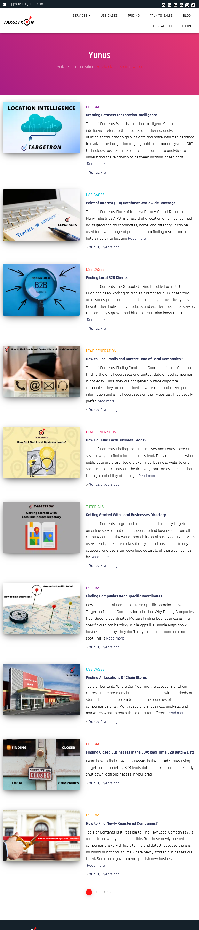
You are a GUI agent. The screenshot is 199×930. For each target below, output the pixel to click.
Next (106, 892)
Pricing (134, 15)
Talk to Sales (161, 15)
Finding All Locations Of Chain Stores (116, 677)
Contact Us (162, 26)
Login (186, 26)
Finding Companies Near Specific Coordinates (124, 596)
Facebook (104, 66)
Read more (96, 163)
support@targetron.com (25, 4)
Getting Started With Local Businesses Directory (126, 515)
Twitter (136, 66)
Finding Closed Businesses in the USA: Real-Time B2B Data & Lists (140, 752)
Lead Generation (101, 351)
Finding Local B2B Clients (107, 277)
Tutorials (95, 507)
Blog (187, 15)
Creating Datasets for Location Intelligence (121, 115)
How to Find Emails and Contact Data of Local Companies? (134, 359)
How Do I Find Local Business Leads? (116, 440)
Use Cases (109, 15)
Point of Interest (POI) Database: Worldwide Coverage (130, 203)
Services (81, 15)
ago (110, 172)
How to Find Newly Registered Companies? (122, 823)
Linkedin (121, 66)
